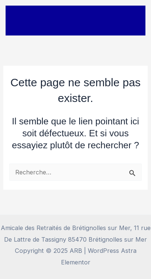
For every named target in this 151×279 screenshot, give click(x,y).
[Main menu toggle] (129, 20)
